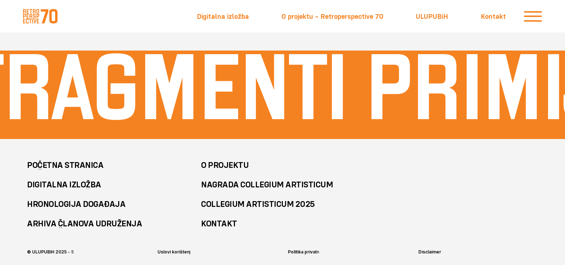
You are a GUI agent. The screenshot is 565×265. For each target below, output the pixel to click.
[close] (533, 16)
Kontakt (493, 16)
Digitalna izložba (223, 16)
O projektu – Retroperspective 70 (332, 16)
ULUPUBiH (432, 16)
